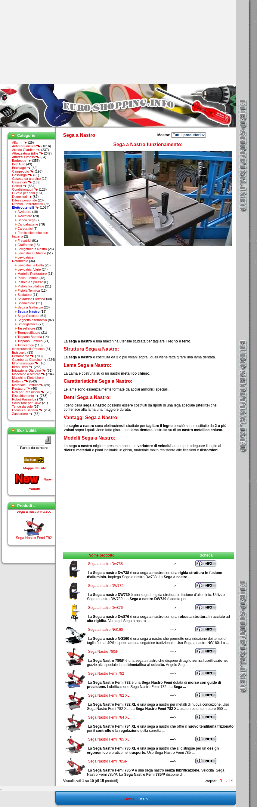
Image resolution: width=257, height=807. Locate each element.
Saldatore (24, 294)
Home (129, 799)
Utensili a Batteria (27, 410)
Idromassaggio (25, 363)
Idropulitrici (22, 367)
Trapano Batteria (29, 337)
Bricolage (21, 168)
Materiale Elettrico (27, 385)
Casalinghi (22, 175)
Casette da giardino (26, 178)
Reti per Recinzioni (28, 392)
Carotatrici (25, 228)
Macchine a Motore (28, 374)
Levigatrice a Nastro (32, 249)
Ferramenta (23, 356)
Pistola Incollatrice (30, 286)
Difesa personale (24, 200)
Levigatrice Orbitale (31, 253)
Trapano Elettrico (29, 341)
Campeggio (23, 171)
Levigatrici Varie (29, 269)
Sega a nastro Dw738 (105, 564)
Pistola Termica (28, 290)
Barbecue (21, 160)
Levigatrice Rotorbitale (22, 259)
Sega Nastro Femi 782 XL (108, 695)
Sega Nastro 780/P (103, 651)
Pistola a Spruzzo (30, 282)
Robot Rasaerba (24, 399)
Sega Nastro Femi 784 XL (108, 717)
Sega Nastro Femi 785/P (107, 761)
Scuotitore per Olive (26, 403)
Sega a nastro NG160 (33, 516)
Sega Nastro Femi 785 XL (108, 739)
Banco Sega (26, 220)
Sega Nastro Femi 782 (106, 673)
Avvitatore (24, 216)
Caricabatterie (27, 224)
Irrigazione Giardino (29, 370)
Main (143, 799)
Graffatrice (25, 245)
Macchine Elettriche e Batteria (28, 379)
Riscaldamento (25, 395)
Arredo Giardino (26, 150)
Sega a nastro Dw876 (105, 608)
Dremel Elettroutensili (28, 204)
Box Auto (18, 164)
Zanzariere (22, 414)
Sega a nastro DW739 (105, 586)
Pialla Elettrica (28, 278)
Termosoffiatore (28, 332)
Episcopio (19, 352)
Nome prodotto (101, 555)
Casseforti (22, 182)
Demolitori (22, 196)
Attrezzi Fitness (25, 157)
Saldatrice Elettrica (31, 299)
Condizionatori (25, 189)
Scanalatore (26, 303)
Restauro (21, 388)
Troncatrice (25, 345)
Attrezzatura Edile (27, 153)
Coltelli (19, 186)
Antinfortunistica (26, 146)
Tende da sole (22, 406)
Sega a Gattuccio (30, 307)
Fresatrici (24, 240)
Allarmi (19, 142)
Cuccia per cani (23, 193)
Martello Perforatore (32, 273)
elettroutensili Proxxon (28, 349)
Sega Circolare (28, 316)
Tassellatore (26, 328)
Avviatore (24, 211)
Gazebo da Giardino (29, 359)
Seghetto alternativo (32, 320)
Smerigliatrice (27, 324)
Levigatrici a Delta (30, 265)
